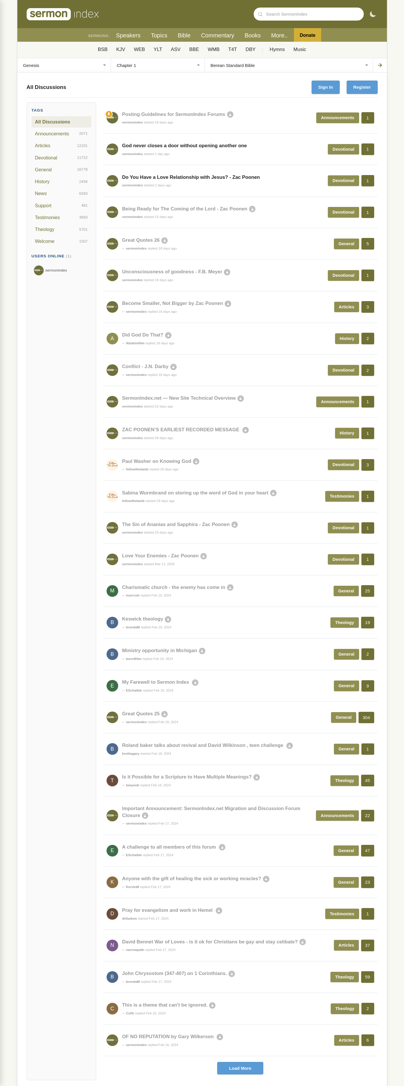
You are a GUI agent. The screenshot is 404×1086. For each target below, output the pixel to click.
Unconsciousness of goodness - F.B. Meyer (172, 271)
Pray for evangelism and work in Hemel (168, 910)
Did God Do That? (143, 335)
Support (61, 205)
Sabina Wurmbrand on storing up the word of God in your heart (195, 493)
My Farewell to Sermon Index (156, 682)
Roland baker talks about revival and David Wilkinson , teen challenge (203, 745)
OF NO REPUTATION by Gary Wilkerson (168, 1036)
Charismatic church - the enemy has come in (173, 587)
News (61, 194)
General (61, 169)
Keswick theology (142, 619)
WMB (214, 49)
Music (299, 49)
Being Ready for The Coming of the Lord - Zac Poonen (185, 209)
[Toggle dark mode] (373, 14)
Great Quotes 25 (141, 713)
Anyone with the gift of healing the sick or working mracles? (191, 878)
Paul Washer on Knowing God (156, 461)
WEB (139, 49)
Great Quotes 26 (141, 240)
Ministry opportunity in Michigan (159, 650)
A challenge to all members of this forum (169, 847)
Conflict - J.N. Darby (145, 366)
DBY (251, 49)
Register (362, 87)
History (61, 182)
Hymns (277, 49)
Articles (61, 146)
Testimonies (61, 217)
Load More (240, 1068)
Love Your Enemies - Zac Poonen (160, 556)
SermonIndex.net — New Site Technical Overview (179, 398)
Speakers (128, 35)
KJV (120, 49)
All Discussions (52, 121)
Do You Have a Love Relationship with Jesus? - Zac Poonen (191, 177)
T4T (232, 49)
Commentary (217, 35)
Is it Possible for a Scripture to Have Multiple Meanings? (187, 777)
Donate (307, 35)
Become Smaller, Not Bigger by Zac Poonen (172, 303)
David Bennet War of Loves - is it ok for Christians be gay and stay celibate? (210, 942)
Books (253, 35)
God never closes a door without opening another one (184, 145)
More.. (279, 35)
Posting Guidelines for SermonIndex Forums (173, 114)
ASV (176, 49)
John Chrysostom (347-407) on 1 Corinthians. (174, 973)
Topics (159, 35)
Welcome (61, 241)
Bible (184, 35)
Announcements (61, 134)
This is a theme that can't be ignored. (165, 1005)
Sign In (325, 87)
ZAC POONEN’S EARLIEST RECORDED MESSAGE (181, 429)
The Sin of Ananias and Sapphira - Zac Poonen (176, 524)
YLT (157, 49)
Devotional (61, 158)
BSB (103, 49)
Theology (61, 229)
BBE (194, 49)
